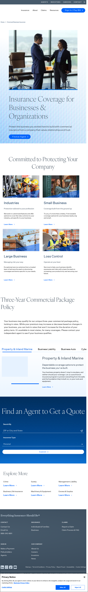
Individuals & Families (40, 527)
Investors (56, 2)
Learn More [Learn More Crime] (10, 485)
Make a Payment (7, 549)
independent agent (71, 573)
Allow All (62, 587)
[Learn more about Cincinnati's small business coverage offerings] (61, 202)
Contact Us (5, 527)
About (35, 10)
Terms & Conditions (38, 567)
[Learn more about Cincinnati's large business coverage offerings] (21, 256)
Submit (43, 452)
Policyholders (6, 552)
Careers (67, 2)
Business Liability (47, 349)
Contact (78, 2)
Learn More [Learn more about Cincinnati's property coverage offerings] (47, 387)
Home (3, 22)
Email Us (4, 530)
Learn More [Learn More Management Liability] (65, 485)
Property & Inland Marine (17, 349)
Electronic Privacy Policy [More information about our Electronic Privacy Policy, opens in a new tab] (21, 583)
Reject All (78, 587)
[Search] (84, 2)
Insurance (25, 10)
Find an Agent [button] (20, 137)
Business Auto (68, 349)
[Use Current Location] (81, 431)
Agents (44, 2)
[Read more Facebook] (11, 567)
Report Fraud (61, 567)
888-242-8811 (6, 533)
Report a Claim (68, 527)
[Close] (84, 577)
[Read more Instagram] (6, 567)
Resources (54, 10)
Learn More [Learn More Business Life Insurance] (10, 495)
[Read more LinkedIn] (2, 567)
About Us (35, 549)
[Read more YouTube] (15, 567)
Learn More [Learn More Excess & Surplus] (65, 495)
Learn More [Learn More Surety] (37, 485)
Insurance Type (9, 437)
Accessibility (70, 567)
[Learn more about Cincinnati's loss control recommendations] (61, 256)
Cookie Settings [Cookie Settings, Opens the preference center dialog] (7, 587)
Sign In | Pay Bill (74, 10)
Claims (44, 10)
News (33, 559)
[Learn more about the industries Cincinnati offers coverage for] (21, 202)
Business (35, 530)
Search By (7, 424)
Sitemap (28, 567)
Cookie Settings (81, 567)
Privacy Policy (50, 567)
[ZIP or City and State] (43, 431)
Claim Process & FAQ (70, 530)
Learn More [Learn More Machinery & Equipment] (37, 495)
